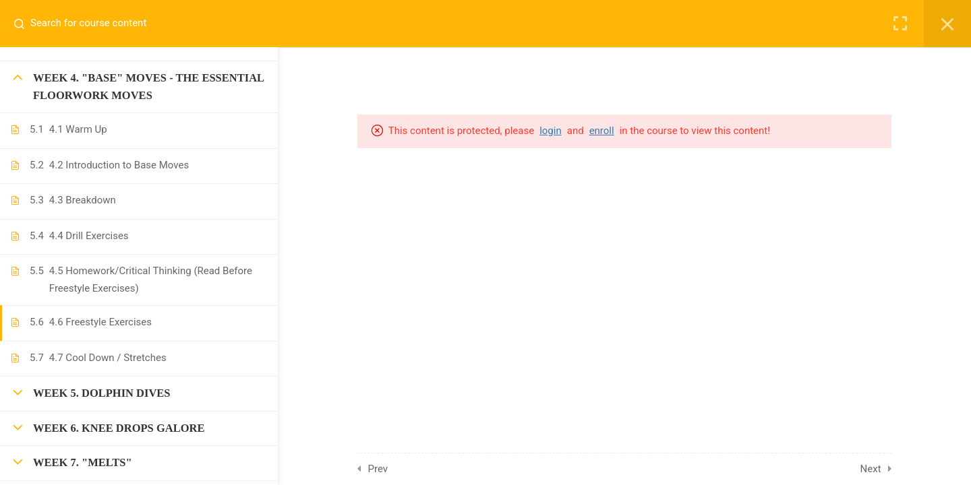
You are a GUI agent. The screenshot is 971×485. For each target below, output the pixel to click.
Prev (400, 469)
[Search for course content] (24, 23)
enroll (622, 131)
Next (891, 469)
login (572, 131)
